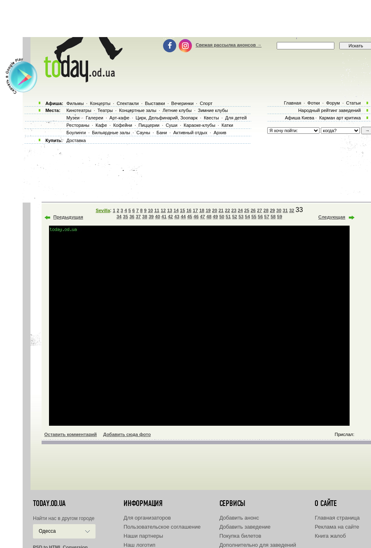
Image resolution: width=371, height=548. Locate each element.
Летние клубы (177, 110)
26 (253, 210)
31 (285, 210)
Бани (161, 132)
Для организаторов (147, 518)
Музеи (72, 117)
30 (278, 210)
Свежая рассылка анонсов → (228, 44)
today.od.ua (49, 503)
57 (266, 216)
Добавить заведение (245, 527)
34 (119, 216)
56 (260, 216)
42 (170, 216)
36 (131, 216)
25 (246, 210)
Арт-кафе (119, 117)
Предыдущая (68, 217)
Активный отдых (190, 132)
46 (196, 216)
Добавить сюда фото (127, 434)
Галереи (94, 117)
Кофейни (122, 125)
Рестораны (77, 125)
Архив (220, 132)
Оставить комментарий (70, 434)
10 (150, 210)
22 (227, 210)
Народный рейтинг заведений (329, 110)
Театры (105, 110)
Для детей (236, 117)
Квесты (211, 117)
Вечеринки (182, 103)
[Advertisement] (186, 18)
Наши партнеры (143, 536)
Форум (333, 102)
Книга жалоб (330, 536)
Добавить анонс (239, 518)
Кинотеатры (78, 110)
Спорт (206, 103)
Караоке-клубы (199, 125)
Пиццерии (148, 125)
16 (189, 210)
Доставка (76, 140)
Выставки (155, 103)
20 (214, 210)
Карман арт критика (340, 117)
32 (291, 210)
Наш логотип (139, 545)
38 (144, 216)
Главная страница (337, 518)
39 (151, 216)
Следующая (331, 217)
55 (253, 216)
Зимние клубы (213, 110)
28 (266, 210)
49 (215, 216)
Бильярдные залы (111, 132)
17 (195, 210)
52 (234, 216)
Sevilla (103, 210)
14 (176, 210)
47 (202, 216)
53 (240, 216)
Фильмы (75, 103)
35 (125, 216)
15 (182, 210)
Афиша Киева (299, 117)
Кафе (101, 125)
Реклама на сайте (337, 527)
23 (233, 210)
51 (228, 216)
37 (138, 216)
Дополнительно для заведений (257, 545)
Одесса (47, 531)
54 (247, 216)
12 (163, 210)
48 (208, 216)
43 (176, 216)
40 (157, 216)
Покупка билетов (240, 536)
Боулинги (76, 132)
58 (273, 216)
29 (272, 210)
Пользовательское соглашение (162, 527)
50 (221, 216)
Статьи (353, 102)
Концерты (100, 103)
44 (183, 216)
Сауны (143, 132)
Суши (171, 125)
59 (279, 216)
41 (163, 216)
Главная (292, 102)
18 (201, 210)
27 (259, 210)
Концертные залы (137, 110)
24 (240, 210)
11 (156, 210)
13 (169, 210)
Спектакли (128, 103)
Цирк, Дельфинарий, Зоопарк (166, 117)
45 (189, 216)
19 (207, 210)
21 (221, 210)
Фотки (314, 102)
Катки (227, 125)
